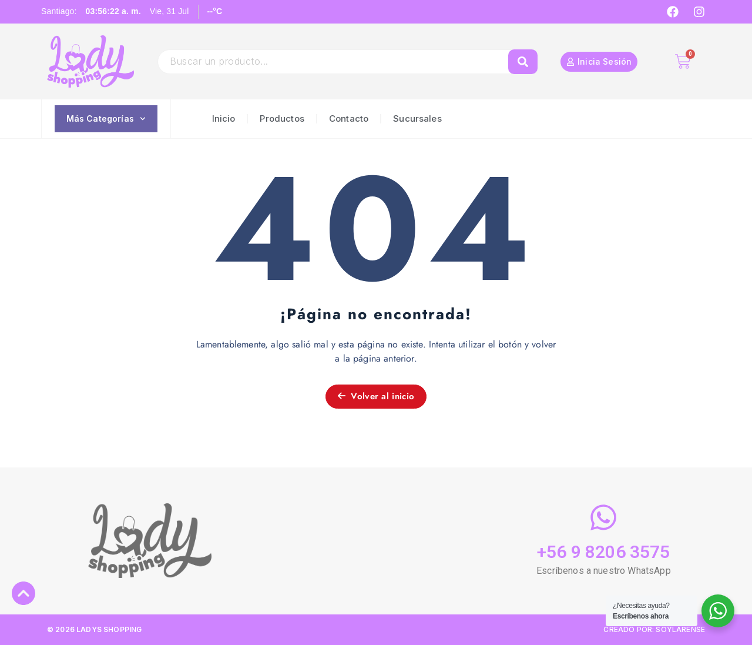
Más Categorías (106, 119)
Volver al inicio (376, 396)
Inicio (224, 118)
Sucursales (417, 118)
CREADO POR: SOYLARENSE (654, 629)
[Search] (523, 61)
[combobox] (338, 61)
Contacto (348, 118)
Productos (282, 118)
